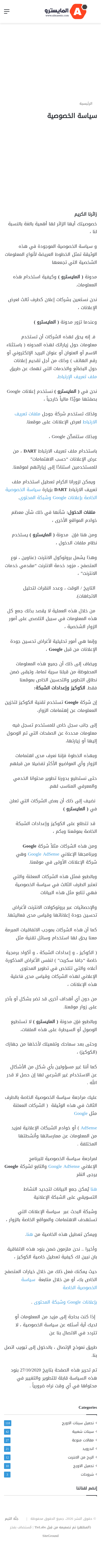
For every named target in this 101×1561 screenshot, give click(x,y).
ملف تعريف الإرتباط (77, 376)
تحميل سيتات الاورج (78, 1423)
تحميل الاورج (83, 1466)
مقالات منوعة (83, 1440)
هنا (93, 1189)
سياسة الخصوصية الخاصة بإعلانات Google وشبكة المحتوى (51, 493)
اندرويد (88, 1449)
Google (81, 1113)
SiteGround (51, 1535)
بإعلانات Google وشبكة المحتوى (65, 1302)
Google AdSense (43, 854)
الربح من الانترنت (81, 1457)
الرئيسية (88, 103)
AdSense (89, 1127)
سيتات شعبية (83, 1431)
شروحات (87, 1474)
